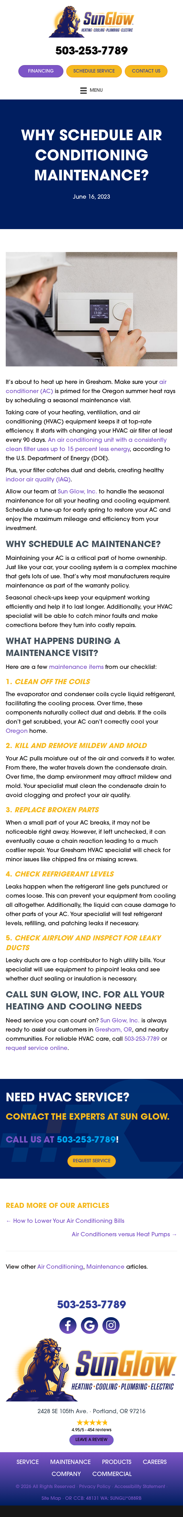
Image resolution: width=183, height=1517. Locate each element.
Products (116, 1462)
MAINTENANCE (70, 1462)
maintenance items (76, 667)
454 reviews (99, 1430)
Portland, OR (110, 1412)
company (66, 1474)
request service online (36, 1048)
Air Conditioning (60, 1267)
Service (28, 1462)
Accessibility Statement (139, 1487)
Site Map (51, 1498)
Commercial (112, 1474)
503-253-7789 (91, 51)
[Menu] (91, 91)
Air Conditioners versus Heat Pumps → (124, 1235)
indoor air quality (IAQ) (38, 480)
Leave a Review (91, 1440)
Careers (155, 1462)
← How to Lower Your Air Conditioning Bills (65, 1221)
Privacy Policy (94, 1487)
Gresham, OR (113, 1030)
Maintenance (105, 1267)
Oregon (17, 731)
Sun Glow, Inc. (77, 492)
